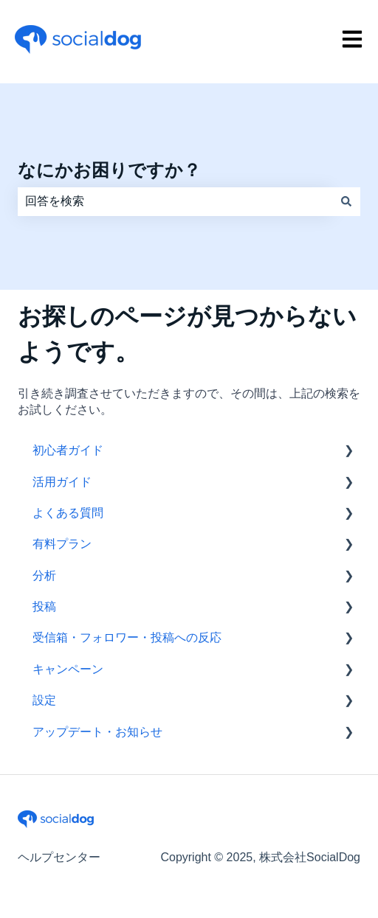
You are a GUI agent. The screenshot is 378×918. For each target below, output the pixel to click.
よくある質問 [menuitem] (67, 513)
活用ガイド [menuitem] (62, 482)
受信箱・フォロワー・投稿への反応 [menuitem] (126, 637)
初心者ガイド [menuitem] (67, 450)
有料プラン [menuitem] (62, 544)
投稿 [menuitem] (44, 606)
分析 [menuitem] (44, 575)
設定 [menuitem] (44, 700)
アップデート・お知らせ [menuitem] (97, 732)
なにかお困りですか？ (109, 170)
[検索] (346, 201)
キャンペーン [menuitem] (67, 669)
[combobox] (175, 201)
